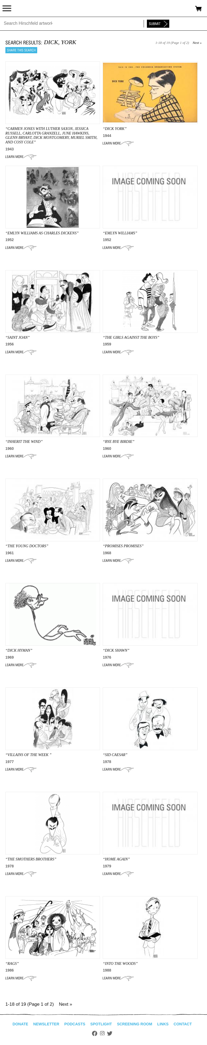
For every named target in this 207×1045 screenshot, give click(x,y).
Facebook (94, 1033)
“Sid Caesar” (115, 755)
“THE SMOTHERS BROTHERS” (30, 859)
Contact (183, 1024)
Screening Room (134, 1024)
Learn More (20, 157)
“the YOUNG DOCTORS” (26, 546)
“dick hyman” (18, 650)
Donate (20, 1024)
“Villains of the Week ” (28, 755)
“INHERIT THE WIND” (24, 442)
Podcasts (74, 1024)
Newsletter (46, 1024)
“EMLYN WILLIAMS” (120, 233)
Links (162, 1024)
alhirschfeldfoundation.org (23, 9)
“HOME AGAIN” (116, 859)
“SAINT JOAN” (17, 338)
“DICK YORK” (114, 129)
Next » (197, 43)
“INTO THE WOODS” (120, 964)
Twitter (109, 1033)
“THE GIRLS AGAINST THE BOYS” (131, 338)
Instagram (102, 1033)
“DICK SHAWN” (116, 650)
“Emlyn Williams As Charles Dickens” (42, 233)
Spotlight (101, 1024)
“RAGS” (12, 964)
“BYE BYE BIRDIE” (118, 442)
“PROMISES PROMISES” (123, 546)
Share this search (21, 50)
